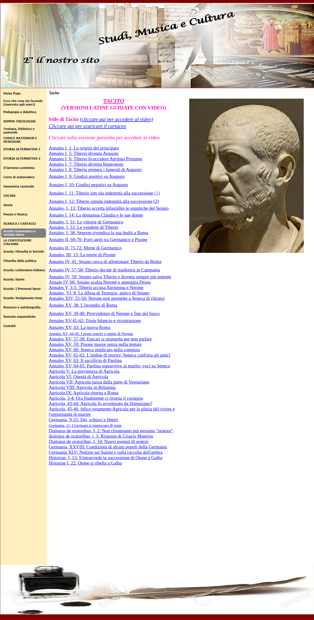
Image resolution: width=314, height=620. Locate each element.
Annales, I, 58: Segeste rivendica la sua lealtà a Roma (98, 232)
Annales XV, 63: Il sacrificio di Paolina (85, 360)
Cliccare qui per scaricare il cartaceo (87, 126)
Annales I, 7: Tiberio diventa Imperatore (86, 164)
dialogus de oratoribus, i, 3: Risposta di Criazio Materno (101, 436)
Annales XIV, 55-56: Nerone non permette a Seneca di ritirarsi (107, 298)
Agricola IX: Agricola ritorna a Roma (83, 392)
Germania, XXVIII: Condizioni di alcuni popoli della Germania (108, 446)
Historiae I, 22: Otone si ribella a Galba (85, 463)
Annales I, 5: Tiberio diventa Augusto (84, 153)
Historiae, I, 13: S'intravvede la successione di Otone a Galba (105, 457)
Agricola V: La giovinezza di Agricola (84, 371)
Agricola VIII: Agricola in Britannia (82, 387)
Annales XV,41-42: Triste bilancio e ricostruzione (95, 320)
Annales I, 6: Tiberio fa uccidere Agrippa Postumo (95, 158)
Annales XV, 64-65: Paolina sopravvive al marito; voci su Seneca (109, 365)
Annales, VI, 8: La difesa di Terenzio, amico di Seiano (99, 292)
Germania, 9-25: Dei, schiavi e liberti (83, 419)
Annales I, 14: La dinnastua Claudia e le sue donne (96, 215)
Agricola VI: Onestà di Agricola (78, 376)
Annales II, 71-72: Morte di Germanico (85, 247)
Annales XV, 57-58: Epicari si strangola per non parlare (100, 338)
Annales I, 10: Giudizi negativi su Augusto (88, 184)
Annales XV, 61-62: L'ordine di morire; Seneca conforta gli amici (109, 355)
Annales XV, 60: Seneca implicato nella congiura (94, 349)
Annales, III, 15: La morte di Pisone (82, 254)
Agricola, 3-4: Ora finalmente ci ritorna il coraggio (96, 398)
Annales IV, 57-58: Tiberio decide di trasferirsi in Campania (104, 269)
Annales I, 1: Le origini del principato (84, 148)
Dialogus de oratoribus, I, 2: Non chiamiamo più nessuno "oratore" (111, 430)
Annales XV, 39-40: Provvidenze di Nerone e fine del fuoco (104, 313)
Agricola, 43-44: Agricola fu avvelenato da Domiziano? (100, 403)
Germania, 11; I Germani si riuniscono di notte (85, 425)
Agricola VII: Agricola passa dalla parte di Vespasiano (99, 382)
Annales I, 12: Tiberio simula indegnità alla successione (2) (104, 201)
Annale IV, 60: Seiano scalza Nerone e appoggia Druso (100, 282)
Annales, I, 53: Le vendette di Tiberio (83, 227)
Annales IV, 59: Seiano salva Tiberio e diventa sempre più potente (110, 276)
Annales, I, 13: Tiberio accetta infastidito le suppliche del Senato (109, 208)
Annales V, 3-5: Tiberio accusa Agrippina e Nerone (96, 287)
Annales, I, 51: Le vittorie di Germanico (86, 221)
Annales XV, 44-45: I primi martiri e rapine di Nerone (91, 334)
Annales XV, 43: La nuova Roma (79, 327)
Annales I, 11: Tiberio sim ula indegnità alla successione (101, 193)
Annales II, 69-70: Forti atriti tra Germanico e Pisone (98, 239)
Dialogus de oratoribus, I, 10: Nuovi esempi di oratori (98, 441)
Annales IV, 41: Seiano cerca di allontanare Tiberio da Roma (105, 261)
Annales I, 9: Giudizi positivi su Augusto (87, 176)
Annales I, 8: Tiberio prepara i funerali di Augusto (95, 169)
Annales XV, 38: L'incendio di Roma (83, 305)
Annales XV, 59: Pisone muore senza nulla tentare (95, 344)
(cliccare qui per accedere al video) (116, 119)
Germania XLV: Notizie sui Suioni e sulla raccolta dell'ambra (106, 452)
